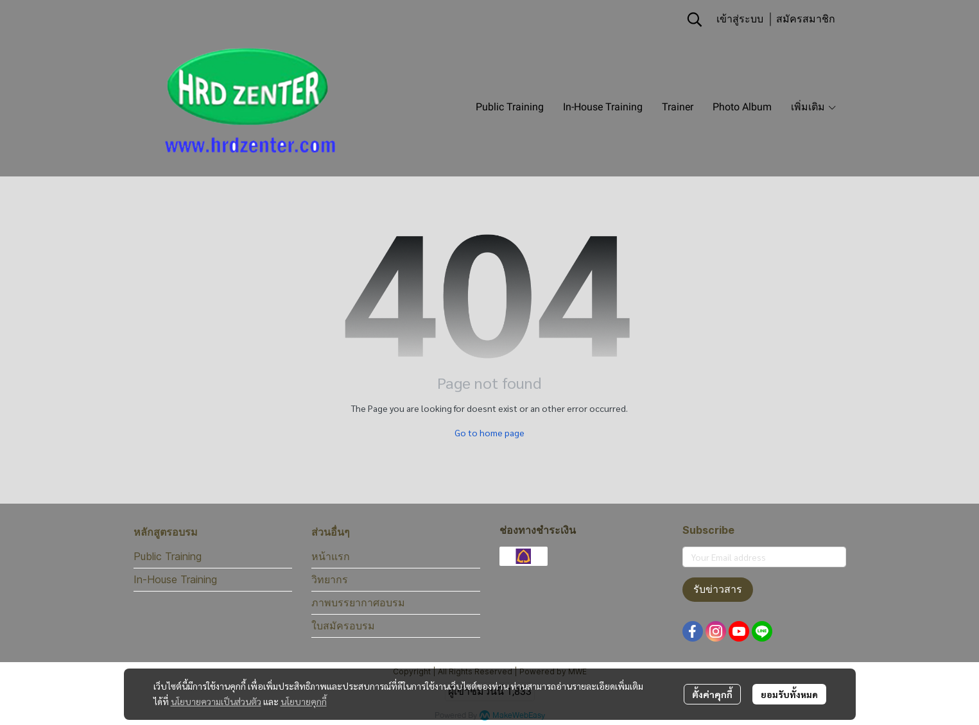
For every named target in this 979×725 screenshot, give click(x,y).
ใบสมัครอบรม (343, 625)
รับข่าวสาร (717, 589)
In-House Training (175, 579)
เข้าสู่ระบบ (739, 18)
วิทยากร (329, 579)
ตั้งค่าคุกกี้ (712, 694)
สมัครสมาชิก (805, 18)
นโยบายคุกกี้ (304, 701)
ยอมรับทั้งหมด (789, 694)
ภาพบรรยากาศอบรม (358, 602)
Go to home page (489, 432)
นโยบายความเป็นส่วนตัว (216, 701)
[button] (695, 19)
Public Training (168, 556)
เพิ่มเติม (814, 107)
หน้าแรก (330, 556)
